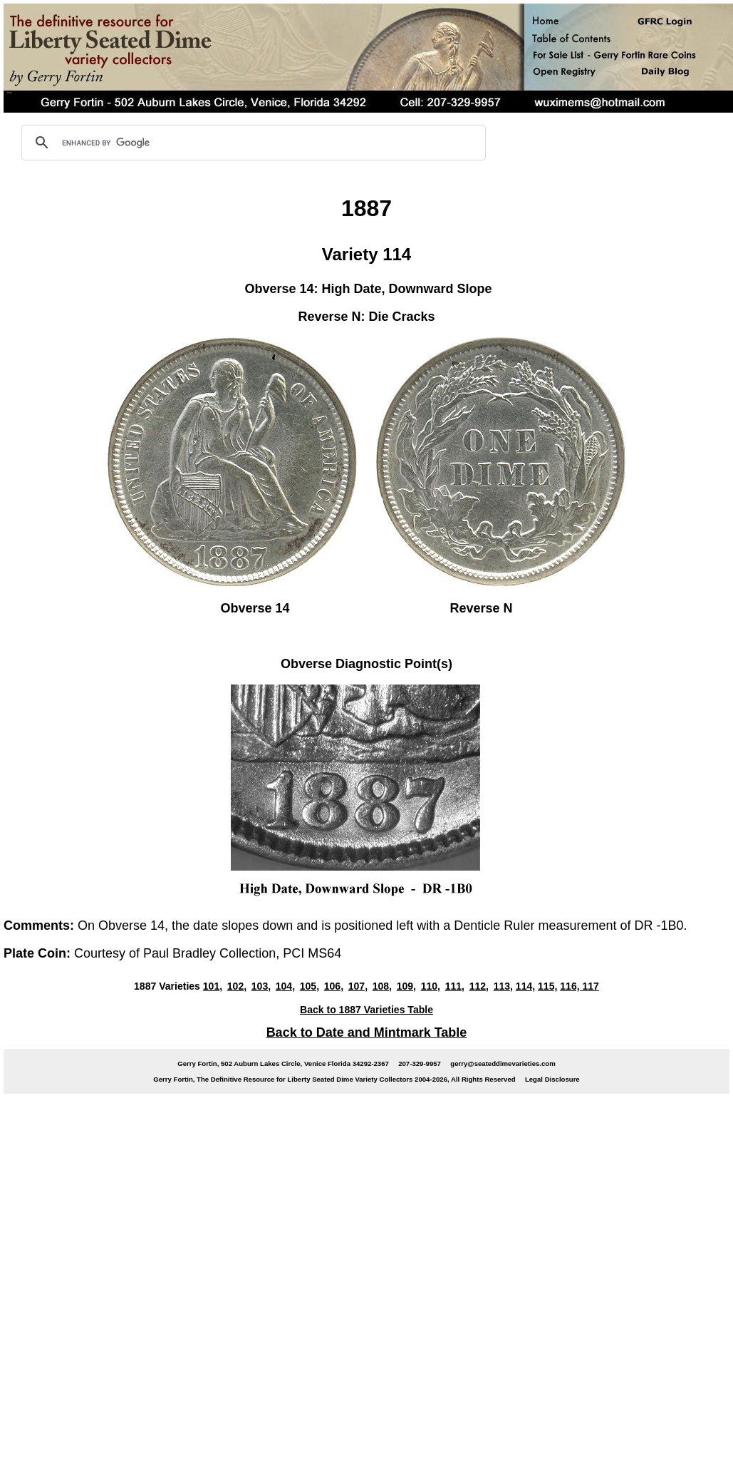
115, (547, 986)
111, (454, 986)
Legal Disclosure (552, 1079)
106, (333, 986)
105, (309, 986)
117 (591, 986)
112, (479, 986)
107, (358, 986)
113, (503, 986)
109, (406, 986)
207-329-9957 (419, 1063)
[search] (251, 142)
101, (212, 986)
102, (236, 986)
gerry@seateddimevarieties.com (502, 1063)
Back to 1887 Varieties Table (366, 1009)
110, (430, 986)
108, (382, 986)
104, (285, 986)
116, (571, 986)
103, (261, 986)
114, (525, 986)
